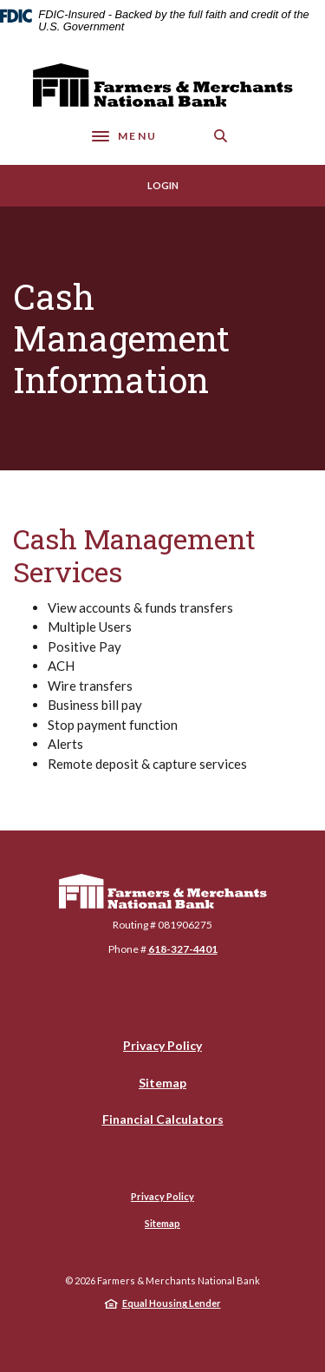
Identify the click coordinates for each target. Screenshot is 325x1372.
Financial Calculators (163, 1119)
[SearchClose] (221, 135)
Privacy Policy (162, 1045)
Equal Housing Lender (171, 1303)
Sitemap (162, 1082)
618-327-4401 (183, 948)
